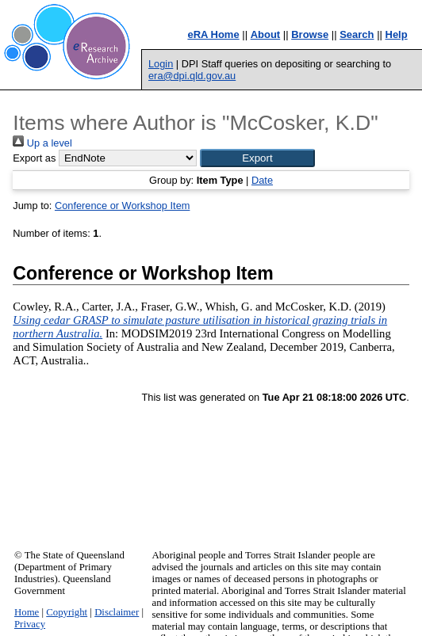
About (266, 34)
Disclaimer (116, 612)
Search (357, 34)
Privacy (29, 624)
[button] (257, 158)
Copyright (66, 612)
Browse (309, 34)
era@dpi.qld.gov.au (192, 76)
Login (160, 64)
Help (397, 34)
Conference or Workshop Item (122, 205)
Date (262, 180)
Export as (34, 158)
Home (26, 612)
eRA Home (213, 34)
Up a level (42, 143)
